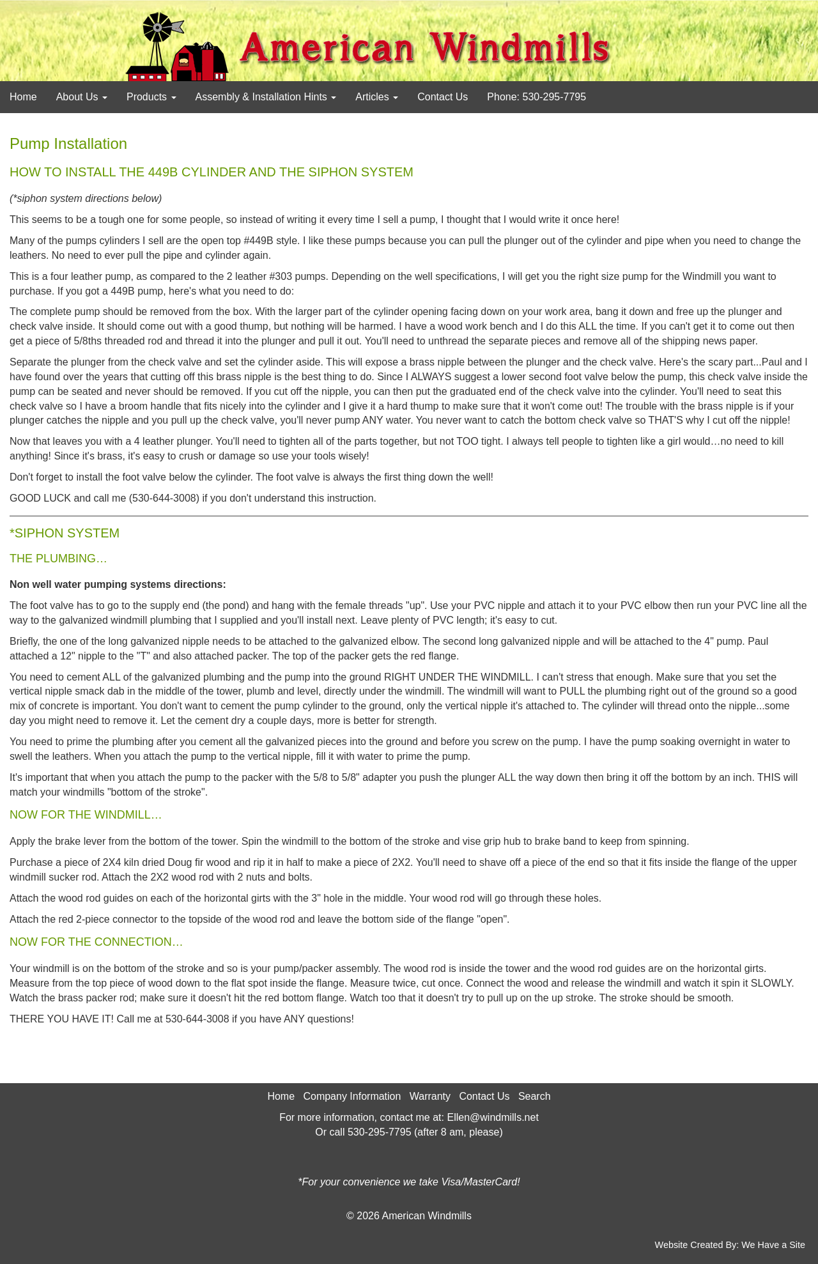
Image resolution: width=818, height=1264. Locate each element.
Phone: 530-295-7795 (536, 96)
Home (23, 96)
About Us (81, 96)
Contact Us (442, 96)
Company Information (352, 1096)
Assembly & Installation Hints (266, 96)
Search (534, 1096)
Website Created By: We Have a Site (730, 1245)
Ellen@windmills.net (492, 1117)
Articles (376, 96)
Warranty (430, 1096)
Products (151, 96)
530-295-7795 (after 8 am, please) (425, 1132)
